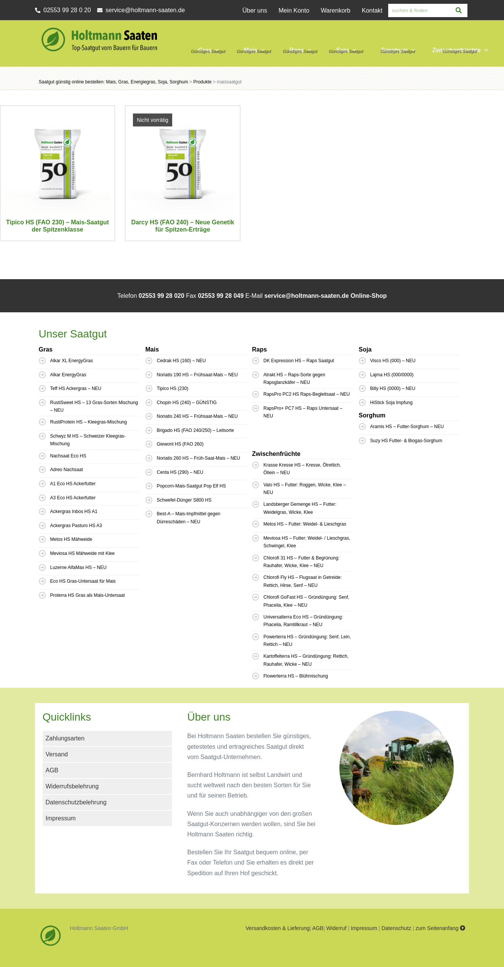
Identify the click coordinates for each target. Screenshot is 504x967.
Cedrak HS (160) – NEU (181, 360)
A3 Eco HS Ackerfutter (73, 497)
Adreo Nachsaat (66, 469)
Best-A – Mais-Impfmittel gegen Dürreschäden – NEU (189, 517)
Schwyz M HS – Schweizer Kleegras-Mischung (88, 439)
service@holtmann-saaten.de (306, 295)
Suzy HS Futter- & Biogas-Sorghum (406, 440)
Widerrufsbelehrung (72, 786)
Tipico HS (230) (173, 388)
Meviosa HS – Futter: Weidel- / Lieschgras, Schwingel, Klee (307, 541)
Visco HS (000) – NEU (393, 360)
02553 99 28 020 (161, 295)
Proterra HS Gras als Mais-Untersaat (87, 595)
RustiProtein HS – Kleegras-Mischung (88, 422)
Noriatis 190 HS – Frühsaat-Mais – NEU (197, 374)
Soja (346, 50)
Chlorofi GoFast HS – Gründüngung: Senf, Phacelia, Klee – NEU (306, 601)
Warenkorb (335, 10)
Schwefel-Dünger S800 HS (184, 500)
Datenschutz (396, 928)
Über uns (254, 10)
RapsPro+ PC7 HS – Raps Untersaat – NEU (303, 412)
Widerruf (336, 928)
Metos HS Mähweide (71, 539)
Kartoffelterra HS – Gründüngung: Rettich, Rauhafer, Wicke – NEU (306, 660)
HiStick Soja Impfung (391, 402)
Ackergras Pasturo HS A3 (76, 525)
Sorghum (398, 50)
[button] (209, 41)
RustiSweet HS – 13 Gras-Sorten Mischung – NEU (94, 406)
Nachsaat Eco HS (68, 456)
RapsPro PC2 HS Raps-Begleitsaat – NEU (307, 394)
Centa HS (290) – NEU (180, 472)
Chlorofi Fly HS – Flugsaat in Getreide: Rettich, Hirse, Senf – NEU (303, 581)
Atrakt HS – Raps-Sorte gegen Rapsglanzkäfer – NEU (294, 378)
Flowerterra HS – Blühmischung (296, 676)
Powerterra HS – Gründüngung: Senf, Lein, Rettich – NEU (307, 640)
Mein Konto (293, 10)
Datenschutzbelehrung (76, 802)
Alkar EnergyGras (68, 374)
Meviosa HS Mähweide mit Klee (82, 553)
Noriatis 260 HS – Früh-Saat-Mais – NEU (198, 458)
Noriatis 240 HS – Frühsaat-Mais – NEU (197, 416)
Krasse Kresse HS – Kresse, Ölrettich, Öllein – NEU (302, 468)
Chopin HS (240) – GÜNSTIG (187, 402)
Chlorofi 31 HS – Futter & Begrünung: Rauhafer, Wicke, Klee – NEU (301, 561)
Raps (301, 50)
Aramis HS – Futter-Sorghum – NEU (407, 426)
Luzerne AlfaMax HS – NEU (78, 567)
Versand (57, 754)
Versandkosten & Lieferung (277, 928)
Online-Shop (368, 295)
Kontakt (372, 10)
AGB (52, 770)
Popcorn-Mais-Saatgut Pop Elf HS (191, 486)
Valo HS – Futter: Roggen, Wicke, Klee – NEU (305, 488)
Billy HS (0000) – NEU (393, 388)
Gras (208, 50)
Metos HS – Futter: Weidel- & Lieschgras (305, 524)
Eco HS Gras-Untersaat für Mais (83, 581)
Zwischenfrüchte (460, 50)
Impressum (61, 818)
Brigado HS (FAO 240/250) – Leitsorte (195, 430)
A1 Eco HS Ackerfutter (73, 483)
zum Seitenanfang (441, 928)
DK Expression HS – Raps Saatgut (299, 360)
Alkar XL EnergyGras (71, 360)
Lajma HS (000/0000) (392, 374)
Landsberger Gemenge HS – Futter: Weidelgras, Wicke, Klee (300, 508)
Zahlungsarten (65, 738)
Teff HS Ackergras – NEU (76, 388)
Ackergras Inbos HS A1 (74, 511)
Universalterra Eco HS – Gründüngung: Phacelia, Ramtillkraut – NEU (303, 620)
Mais (254, 50)
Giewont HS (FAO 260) (180, 444)
